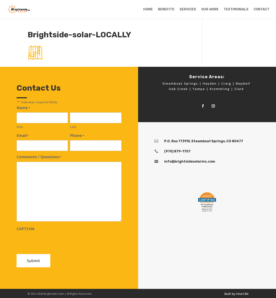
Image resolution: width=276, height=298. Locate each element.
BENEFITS (166, 9)
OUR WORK (209, 9)
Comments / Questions (39, 157)
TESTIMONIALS (236, 9)
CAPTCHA (25, 228)
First (20, 127)
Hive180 (242, 294)
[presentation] (48, 241)
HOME (148, 9)
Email (23, 136)
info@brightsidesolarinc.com (189, 161)
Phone (77, 136)
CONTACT (261, 9)
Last (73, 127)
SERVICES (188, 9)
